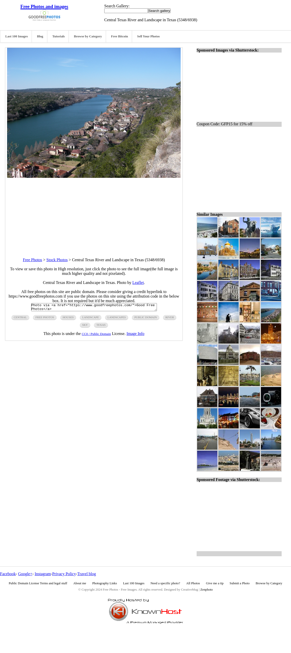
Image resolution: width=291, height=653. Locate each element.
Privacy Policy (64, 574)
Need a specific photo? (165, 583)
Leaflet (138, 282)
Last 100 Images (16, 36)
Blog (40, 36)
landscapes (117, 318)
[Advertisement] (93, 213)
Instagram (43, 574)
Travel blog (86, 574)
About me (79, 583)
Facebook (8, 574)
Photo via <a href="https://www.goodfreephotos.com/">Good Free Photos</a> (94, 308)
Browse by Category (88, 36)
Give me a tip (214, 583)
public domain (145, 318)
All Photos (193, 583)
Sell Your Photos (148, 36)
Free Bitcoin (119, 36)
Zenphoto (206, 589)
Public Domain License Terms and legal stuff (38, 583)
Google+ (25, 574)
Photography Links (104, 583)
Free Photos (32, 260)
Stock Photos (57, 260)
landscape (90, 318)
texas (101, 326)
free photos (44, 318)
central (20, 318)
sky (85, 326)
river (169, 318)
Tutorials (58, 36)
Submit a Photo (240, 583)
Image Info (135, 335)
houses (68, 318)
